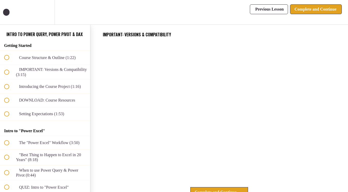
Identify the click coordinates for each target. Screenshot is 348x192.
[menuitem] (45, 12)
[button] (9, 12)
